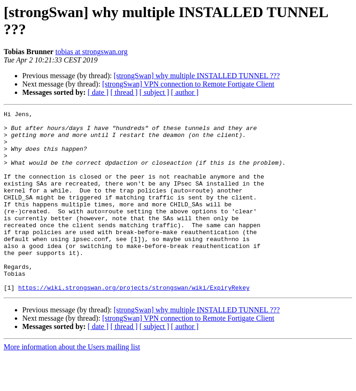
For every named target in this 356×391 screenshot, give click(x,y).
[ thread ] (124, 92)
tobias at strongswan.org (91, 52)
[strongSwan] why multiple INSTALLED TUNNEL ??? (197, 76)
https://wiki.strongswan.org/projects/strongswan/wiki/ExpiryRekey (133, 323)
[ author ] (185, 92)
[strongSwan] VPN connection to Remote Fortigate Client (188, 84)
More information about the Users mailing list (72, 383)
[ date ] (98, 92)
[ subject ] (154, 92)
